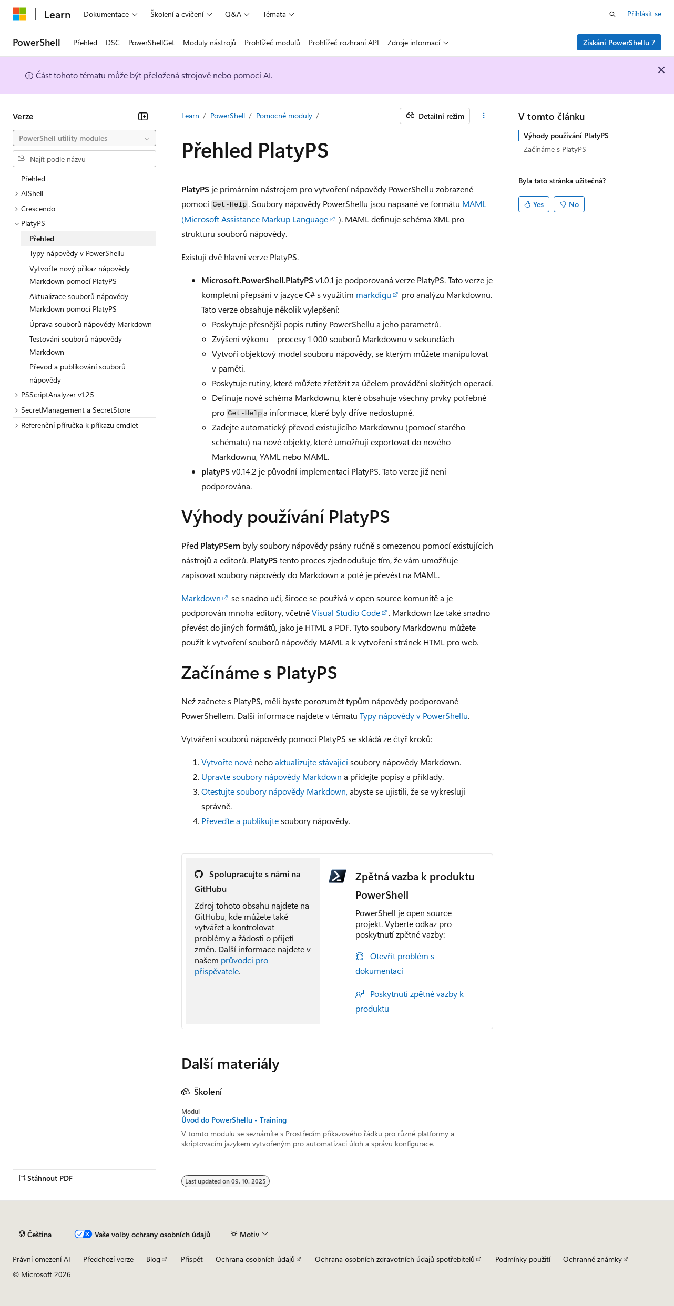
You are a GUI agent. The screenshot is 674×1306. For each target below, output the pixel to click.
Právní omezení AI (41, 1259)
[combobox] (84, 138)
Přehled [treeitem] (33, 178)
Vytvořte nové (226, 761)
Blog (153, 1259)
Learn (190, 115)
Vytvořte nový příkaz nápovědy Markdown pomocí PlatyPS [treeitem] (79, 274)
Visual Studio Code (346, 612)
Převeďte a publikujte (240, 820)
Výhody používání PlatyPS (566, 135)
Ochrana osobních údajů (255, 1259)
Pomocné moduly (284, 115)
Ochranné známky (592, 1259)
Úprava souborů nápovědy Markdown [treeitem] (90, 324)
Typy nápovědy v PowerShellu (414, 715)
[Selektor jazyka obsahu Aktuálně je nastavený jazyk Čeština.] (35, 1234)
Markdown (201, 597)
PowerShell (227, 115)
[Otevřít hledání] (612, 14)
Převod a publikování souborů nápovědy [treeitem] (77, 373)
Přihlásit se (644, 13)
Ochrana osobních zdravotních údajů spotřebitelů (395, 1259)
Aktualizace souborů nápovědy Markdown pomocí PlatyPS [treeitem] (78, 302)
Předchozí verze (108, 1259)
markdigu (373, 294)
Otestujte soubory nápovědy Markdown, (274, 791)
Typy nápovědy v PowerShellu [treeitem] (77, 253)
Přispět (192, 1259)
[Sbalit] (143, 116)
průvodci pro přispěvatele (231, 965)
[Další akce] (483, 116)
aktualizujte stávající (311, 761)
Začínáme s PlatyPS (555, 149)
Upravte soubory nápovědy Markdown (271, 776)
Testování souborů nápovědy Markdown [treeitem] (75, 345)
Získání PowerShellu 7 (619, 42)
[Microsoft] (19, 14)
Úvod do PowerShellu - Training (234, 1120)
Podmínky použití (522, 1259)
